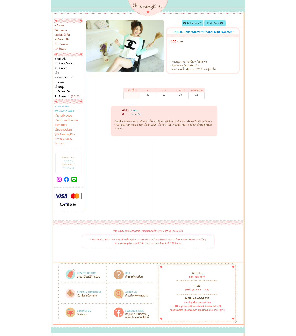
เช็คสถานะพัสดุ (63, 130)
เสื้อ (57, 73)
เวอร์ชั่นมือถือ (62, 35)
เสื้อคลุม (59, 87)
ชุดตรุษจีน (60, 59)
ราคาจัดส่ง (61, 125)
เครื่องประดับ (62, 92)
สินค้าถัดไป (215, 23)
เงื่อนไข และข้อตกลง (66, 120)
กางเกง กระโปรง (64, 78)
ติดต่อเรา (60, 144)
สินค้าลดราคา (67, 96)
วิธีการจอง (61, 30)
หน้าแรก (59, 26)
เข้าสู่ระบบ (60, 49)
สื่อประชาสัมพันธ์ (64, 111)
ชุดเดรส (59, 82)
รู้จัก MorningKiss (65, 134)
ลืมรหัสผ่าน (61, 44)
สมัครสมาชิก (62, 40)
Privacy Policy (63, 139)
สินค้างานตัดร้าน (64, 64)
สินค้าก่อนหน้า (193, 23)
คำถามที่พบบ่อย (63, 116)
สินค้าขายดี (61, 68)
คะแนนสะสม (62, 106)
